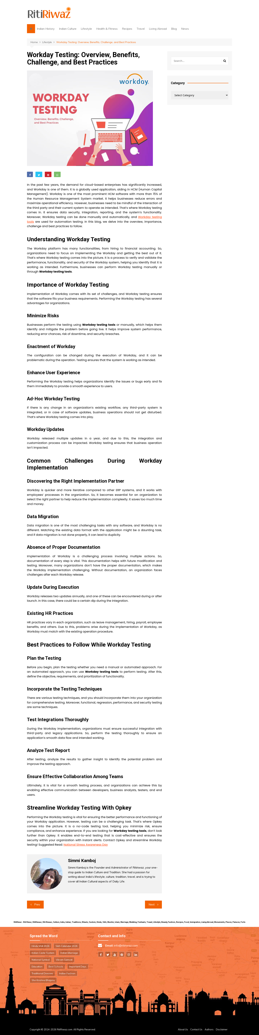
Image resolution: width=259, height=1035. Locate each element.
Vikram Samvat (64, 959)
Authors (209, 1029)
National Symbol (41, 959)
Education (37, 966)
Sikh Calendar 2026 (67, 946)
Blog (174, 28)
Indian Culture (67, 28)
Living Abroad (158, 28)
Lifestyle (86, 28)
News (185, 28)
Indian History (46, 28)
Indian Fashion (67, 973)
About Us (183, 1029)
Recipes (127, 28)
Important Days (77, 966)
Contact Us (196, 1029)
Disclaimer (222, 1029)
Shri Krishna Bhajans (43, 980)
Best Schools (56, 966)
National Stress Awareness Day (85, 845)
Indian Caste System (43, 952)
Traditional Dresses (42, 973)
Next (152, 904)
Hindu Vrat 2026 (40, 946)
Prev (37, 904)
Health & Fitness (107, 28)
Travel (141, 28)
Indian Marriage (69, 952)
